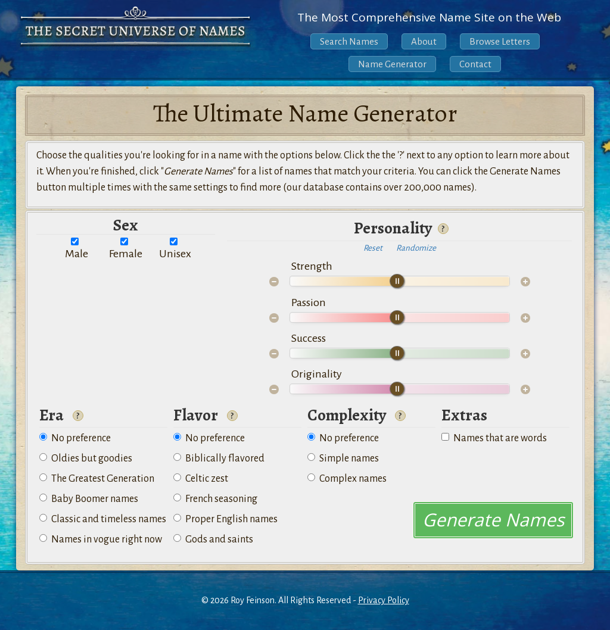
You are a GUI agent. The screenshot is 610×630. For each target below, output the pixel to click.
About (424, 41)
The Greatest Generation (96, 478)
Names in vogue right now (100, 539)
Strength (311, 266)
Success (308, 338)
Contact (475, 64)
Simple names (343, 458)
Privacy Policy (383, 600)
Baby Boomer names (88, 499)
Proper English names (225, 519)
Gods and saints (213, 539)
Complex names (347, 478)
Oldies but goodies (85, 458)
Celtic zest (200, 478)
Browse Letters (499, 41)
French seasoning (215, 499)
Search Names (349, 41)
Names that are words (494, 438)
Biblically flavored (218, 458)
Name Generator (392, 64)
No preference (75, 438)
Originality (316, 374)
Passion (308, 302)
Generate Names (493, 519)
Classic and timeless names (102, 519)
